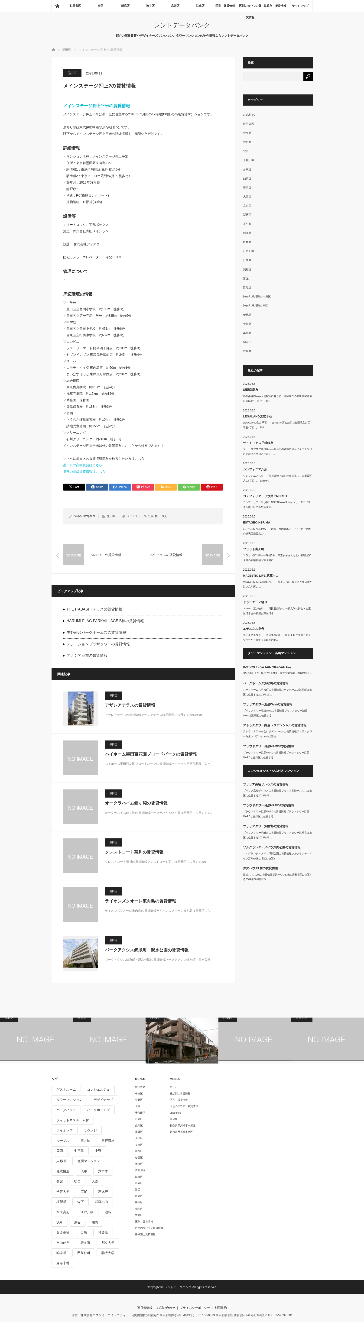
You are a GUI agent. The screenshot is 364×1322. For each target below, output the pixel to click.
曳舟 (165, 516)
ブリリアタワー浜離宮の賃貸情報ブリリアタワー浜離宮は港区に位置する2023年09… (277, 835)
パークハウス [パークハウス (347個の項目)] (66, 1110)
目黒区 (247, 287)
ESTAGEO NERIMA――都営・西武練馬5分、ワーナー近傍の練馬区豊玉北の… (277, 531)
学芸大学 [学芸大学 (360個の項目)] (62, 1191)
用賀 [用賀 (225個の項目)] (95, 1222)
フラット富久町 (253, 549)
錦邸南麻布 (250, 389)
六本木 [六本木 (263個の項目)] (103, 1171)
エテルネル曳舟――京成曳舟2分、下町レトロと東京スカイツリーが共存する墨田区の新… (277, 637)
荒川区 (247, 324)
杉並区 (247, 233)
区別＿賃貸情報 (225, 5)
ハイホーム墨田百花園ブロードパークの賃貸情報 (151, 754)
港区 (100, 5)
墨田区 (72, 73)
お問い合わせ (166, 1307)
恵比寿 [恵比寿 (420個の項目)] (103, 1191)
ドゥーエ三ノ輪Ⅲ (255, 602)
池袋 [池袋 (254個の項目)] (108, 1212)
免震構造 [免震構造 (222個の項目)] (62, 1171)
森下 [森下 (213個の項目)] (80, 1202)
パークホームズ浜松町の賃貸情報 (265, 683)
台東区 (247, 169)
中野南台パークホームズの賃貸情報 (96, 632)
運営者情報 (144, 1307)
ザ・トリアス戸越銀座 (258, 443)
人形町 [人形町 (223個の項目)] (61, 1161)
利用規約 (221, 1307)
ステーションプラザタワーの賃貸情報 (98, 644)
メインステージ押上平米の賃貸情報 (96, 105)
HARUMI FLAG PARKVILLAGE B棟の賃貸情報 (105, 621)
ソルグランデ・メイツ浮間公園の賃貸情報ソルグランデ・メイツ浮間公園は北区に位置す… (277, 856)
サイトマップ (300, 5)
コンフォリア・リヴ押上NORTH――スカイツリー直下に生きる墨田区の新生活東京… (277, 504)
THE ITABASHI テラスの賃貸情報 (95, 609)
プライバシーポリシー (195, 1307)
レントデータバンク (182, 25)
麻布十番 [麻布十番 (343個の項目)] (62, 1263)
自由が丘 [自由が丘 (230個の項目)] (62, 1242)
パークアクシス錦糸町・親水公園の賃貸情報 (146, 950)
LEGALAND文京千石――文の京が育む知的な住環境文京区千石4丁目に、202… (276, 425)
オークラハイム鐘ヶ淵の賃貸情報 (136, 803)
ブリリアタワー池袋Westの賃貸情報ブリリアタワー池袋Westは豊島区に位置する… (275, 713)
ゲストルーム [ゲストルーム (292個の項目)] (66, 1089)
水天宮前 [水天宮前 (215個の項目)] (62, 1212)
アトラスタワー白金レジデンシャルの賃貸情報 (274, 725)
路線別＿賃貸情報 (275, 5)
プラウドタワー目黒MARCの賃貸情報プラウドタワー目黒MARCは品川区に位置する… (276, 755)
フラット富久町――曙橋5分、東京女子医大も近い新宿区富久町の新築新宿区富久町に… (277, 558)
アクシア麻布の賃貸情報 (87, 655)
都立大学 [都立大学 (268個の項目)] (107, 1242)
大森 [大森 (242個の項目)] (95, 1181)
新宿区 (125, 5)
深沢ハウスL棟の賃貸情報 (260, 868)
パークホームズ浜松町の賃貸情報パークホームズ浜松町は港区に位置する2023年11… (277, 692)
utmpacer (89, 516)
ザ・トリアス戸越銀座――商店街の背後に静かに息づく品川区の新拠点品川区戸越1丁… (277, 451)
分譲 (150, 516)
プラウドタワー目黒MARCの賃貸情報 (268, 746)
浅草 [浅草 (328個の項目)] (59, 1222)
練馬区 (247, 315)
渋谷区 (150, 5)
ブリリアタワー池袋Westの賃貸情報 (267, 704)
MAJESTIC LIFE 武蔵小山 (261, 575)
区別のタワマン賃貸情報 (250, 8)
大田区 (247, 196)
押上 (157, 516)
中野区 (247, 142)
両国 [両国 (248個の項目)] (59, 1151)
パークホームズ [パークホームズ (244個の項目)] (98, 1110)
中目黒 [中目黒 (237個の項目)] (79, 1151)
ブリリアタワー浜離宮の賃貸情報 (265, 826)
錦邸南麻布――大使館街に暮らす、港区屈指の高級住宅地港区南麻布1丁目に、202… (277, 398)
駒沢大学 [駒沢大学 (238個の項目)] (107, 1253)
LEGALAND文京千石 (257, 416)
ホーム (174, 1087)
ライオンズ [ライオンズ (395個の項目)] (64, 1130)
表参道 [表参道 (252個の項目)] (85, 1242)
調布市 (247, 342)
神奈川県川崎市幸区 (255, 305)
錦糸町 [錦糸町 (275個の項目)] (61, 1253)
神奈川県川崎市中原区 (257, 296)
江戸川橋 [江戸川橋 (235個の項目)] (87, 1212)
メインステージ (136, 516)
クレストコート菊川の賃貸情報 (134, 852)
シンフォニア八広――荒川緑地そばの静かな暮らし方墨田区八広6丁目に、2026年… (277, 478)
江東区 (200, 5)
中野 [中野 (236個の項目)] (98, 1151)
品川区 (175, 5)
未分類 (247, 224)
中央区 (247, 133)
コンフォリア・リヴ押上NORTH (265, 496)
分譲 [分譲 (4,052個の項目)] (59, 1181)
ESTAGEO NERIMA (256, 522)
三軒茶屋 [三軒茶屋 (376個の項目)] (107, 1140)
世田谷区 (75, 5)
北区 (246, 151)
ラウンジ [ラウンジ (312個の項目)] (90, 1130)
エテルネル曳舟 (253, 628)
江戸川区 (248, 251)
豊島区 (247, 351)
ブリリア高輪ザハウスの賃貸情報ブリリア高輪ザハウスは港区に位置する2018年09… (277, 793)
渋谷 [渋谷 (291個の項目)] (77, 1222)
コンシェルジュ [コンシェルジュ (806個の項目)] (98, 1089)
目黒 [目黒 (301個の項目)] (84, 1232)
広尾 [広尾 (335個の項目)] (84, 1191)
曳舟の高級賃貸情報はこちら (84, 471)
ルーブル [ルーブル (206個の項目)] (62, 1140)
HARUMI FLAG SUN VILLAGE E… (267, 667)
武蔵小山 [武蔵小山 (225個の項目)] (101, 1202)
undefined (249, 114)
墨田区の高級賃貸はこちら (82, 465)
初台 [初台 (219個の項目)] (77, 1181)
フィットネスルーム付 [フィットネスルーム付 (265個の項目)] (72, 1120)
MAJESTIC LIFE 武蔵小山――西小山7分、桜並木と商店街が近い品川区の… (277, 584)
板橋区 (247, 242)
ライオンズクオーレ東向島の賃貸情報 (140, 901)
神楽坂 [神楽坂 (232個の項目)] (103, 1232)
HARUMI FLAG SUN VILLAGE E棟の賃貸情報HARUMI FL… (277, 673)
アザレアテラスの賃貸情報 (130, 705)
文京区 (247, 205)
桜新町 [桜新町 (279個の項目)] (61, 1202)
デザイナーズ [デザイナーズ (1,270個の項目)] (103, 1100)
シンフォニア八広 (255, 469)
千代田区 (248, 160)
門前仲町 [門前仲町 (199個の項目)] (83, 1253)
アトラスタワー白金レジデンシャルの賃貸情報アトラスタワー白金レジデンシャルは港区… (277, 734)
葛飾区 (247, 333)
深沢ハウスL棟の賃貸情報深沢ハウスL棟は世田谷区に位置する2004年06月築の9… (277, 877)
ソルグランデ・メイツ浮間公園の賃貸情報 (271, 847)
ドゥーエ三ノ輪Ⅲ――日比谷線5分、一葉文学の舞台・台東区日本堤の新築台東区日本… (277, 611)
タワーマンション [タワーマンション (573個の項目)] (69, 1100)
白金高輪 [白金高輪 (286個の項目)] (62, 1232)
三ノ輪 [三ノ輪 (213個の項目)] (85, 1140)
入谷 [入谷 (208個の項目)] (84, 1171)
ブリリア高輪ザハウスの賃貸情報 (265, 784)
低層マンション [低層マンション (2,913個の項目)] (88, 1161)
